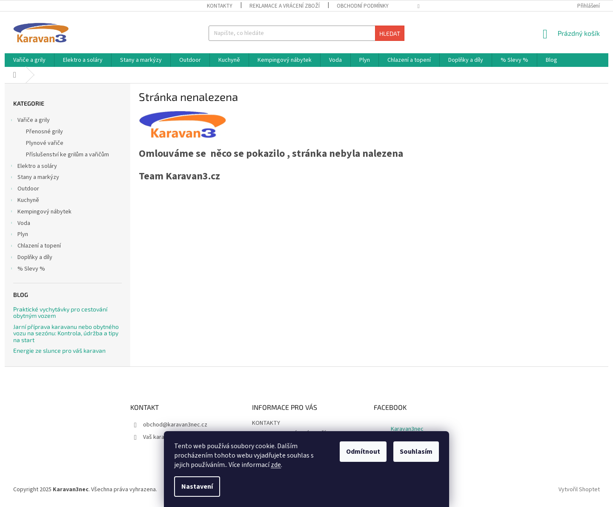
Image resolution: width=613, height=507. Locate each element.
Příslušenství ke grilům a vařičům (67, 154)
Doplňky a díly (30, 258)
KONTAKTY (219, 6)
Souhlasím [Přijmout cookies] (416, 451)
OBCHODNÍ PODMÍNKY (363, 6)
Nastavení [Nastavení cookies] (197, 486)
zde (276, 465)
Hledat (389, 33)
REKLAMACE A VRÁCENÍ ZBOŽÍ (284, 6)
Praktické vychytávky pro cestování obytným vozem (60, 312)
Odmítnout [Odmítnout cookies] (363, 451)
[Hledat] (306, 33)
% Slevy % (27, 270)
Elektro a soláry (33, 167)
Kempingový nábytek (40, 212)
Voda (19, 224)
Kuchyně (24, 201)
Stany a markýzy (34, 178)
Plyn (18, 235)
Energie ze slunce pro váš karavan (59, 350)
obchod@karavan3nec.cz (175, 425)
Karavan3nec (407, 429)
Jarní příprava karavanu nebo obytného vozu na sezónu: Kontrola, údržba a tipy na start (66, 333)
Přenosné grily (44, 131)
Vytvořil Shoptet (579, 489)
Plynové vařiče (44, 143)
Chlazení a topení (35, 247)
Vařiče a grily (29, 121)
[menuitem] (29, 60)
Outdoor (24, 189)
